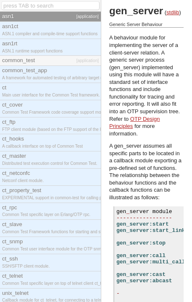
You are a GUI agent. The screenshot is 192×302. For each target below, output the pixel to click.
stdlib (172, 12)
